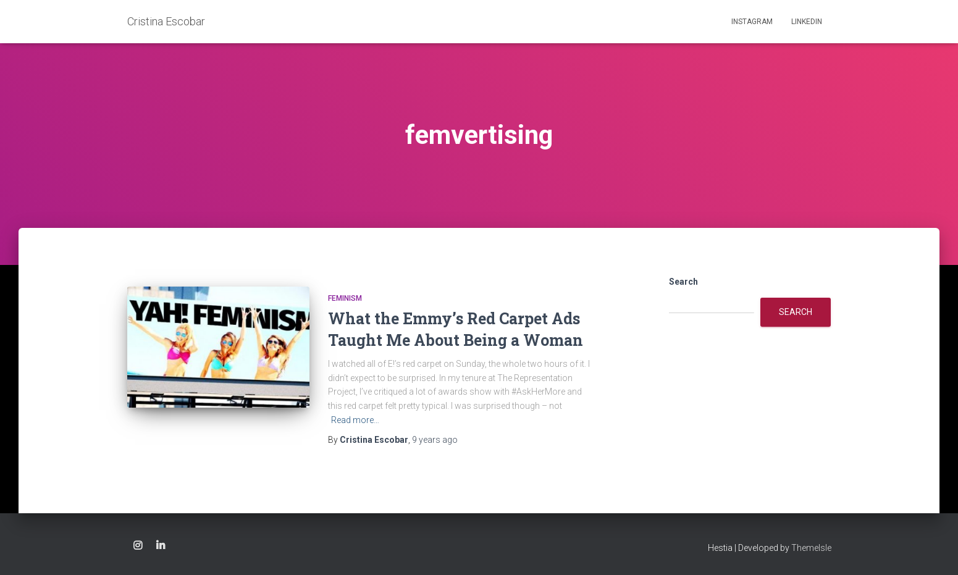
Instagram (752, 21)
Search (683, 282)
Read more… (355, 420)
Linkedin (806, 21)
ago (435, 440)
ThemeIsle (811, 548)
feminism (345, 298)
